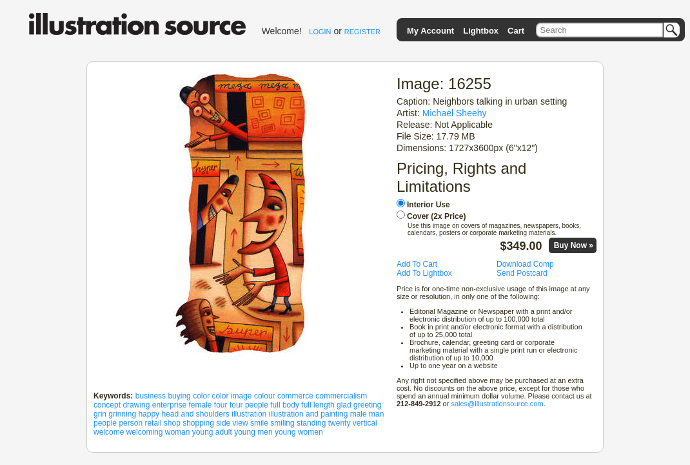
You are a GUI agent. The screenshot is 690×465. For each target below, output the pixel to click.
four (221, 404)
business (150, 395)
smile (259, 423)
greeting (367, 404)
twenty (339, 423)
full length (317, 404)
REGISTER (362, 32)
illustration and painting (308, 413)
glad (344, 404)
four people (249, 404)
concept (107, 404)
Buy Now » (573, 245)
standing (311, 423)
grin (100, 413)
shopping (198, 423)
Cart (516, 31)
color (201, 395)
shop (172, 423)
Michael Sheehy (454, 113)
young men (253, 432)
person (131, 423)
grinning (122, 413)
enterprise (169, 404)
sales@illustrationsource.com (497, 404)
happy (148, 413)
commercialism (341, 395)
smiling (282, 423)
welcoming (144, 432)
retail (152, 423)
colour (264, 395)
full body (284, 404)
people (105, 423)
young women (299, 432)
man (376, 413)
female (200, 404)
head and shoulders (195, 413)
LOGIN (320, 32)
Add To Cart (417, 264)
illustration (249, 413)
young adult (212, 432)
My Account (430, 31)
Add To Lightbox (424, 273)
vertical (365, 423)
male (358, 413)
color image (232, 395)
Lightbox (480, 31)
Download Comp (525, 264)
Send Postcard (522, 273)
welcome (109, 432)
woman (177, 432)
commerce (295, 395)
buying (179, 395)
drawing (136, 404)
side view (232, 423)
